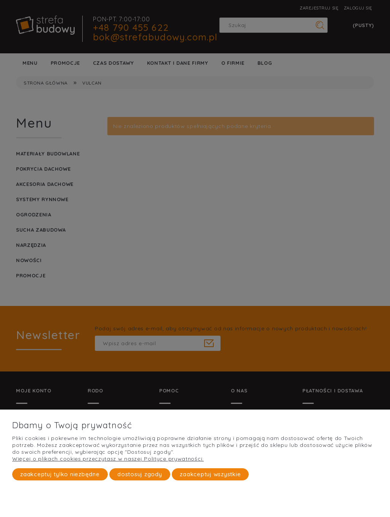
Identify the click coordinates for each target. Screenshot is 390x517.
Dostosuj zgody (139, 474)
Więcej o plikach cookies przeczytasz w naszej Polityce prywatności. (108, 458)
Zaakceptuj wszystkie (210, 474)
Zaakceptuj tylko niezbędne (60, 474)
